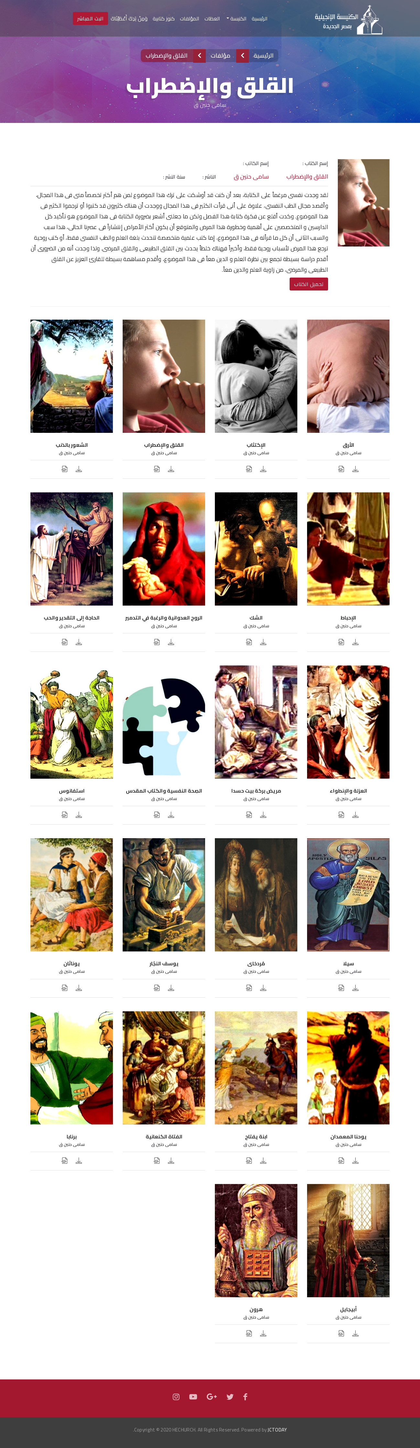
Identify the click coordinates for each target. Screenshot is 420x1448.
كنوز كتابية (164, 18)
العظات (212, 18)
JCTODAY (277, 1429)
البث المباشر (90, 18)
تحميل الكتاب (309, 284)
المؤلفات (189, 18)
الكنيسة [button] (238, 18)
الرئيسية (258, 18)
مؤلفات (220, 55)
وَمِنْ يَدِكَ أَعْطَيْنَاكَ (129, 18)
